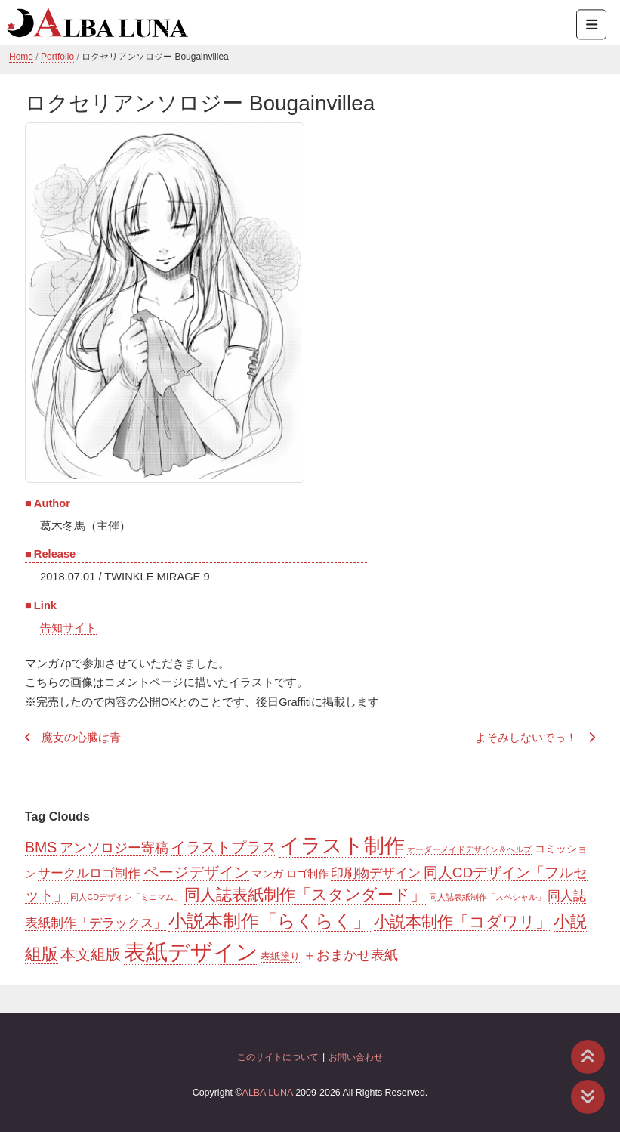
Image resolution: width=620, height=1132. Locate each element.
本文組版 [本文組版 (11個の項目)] (90, 954)
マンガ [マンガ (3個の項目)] (267, 874)
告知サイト (68, 628)
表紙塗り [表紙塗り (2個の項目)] (280, 956)
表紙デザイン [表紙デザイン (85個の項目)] (191, 951)
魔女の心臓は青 (81, 737)
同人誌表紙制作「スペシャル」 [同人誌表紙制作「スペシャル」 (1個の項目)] (487, 897)
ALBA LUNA (267, 1092)
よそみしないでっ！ (526, 737)
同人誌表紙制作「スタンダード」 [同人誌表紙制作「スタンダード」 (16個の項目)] (305, 895)
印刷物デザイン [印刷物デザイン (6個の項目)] (376, 873)
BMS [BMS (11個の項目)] (41, 847)
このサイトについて (278, 1057)
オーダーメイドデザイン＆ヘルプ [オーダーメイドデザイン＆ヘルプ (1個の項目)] (469, 849)
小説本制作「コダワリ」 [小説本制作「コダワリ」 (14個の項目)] (462, 921)
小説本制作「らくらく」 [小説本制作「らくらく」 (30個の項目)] (269, 921)
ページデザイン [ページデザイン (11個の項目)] (196, 872)
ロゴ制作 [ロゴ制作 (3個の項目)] (307, 874)
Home (21, 56)
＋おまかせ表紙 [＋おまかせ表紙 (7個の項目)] (350, 955)
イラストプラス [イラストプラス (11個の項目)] (223, 847)
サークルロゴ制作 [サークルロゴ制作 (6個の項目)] (89, 873)
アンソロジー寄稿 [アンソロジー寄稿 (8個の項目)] (114, 847)
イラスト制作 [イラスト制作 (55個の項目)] (342, 845)
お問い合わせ (356, 1057)
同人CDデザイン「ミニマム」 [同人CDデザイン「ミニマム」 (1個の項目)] (125, 897)
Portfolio (57, 56)
